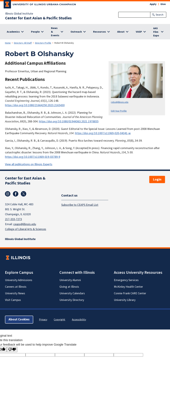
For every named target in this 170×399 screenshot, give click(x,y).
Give (163, 4)
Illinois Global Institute (19, 14)
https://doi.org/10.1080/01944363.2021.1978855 (68, 121)
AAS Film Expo (156, 31)
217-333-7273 (13, 219)
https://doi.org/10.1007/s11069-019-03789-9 (32, 157)
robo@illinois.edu (119, 102)
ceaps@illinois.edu (24, 224)
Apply (153, 4)
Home (8, 43)
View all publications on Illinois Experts (28, 164)
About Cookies (19, 319)
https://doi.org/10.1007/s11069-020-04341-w (103, 133)
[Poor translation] (12, 349)
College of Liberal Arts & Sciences (25, 229)
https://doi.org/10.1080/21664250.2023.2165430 (35, 105)
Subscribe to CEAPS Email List (79, 205)
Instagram (7, 194)
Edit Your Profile (119, 111)
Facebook (15, 194)
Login (157, 179)
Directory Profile (43, 43)
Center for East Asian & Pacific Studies (38, 18)
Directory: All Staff (23, 43)
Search (159, 15)
